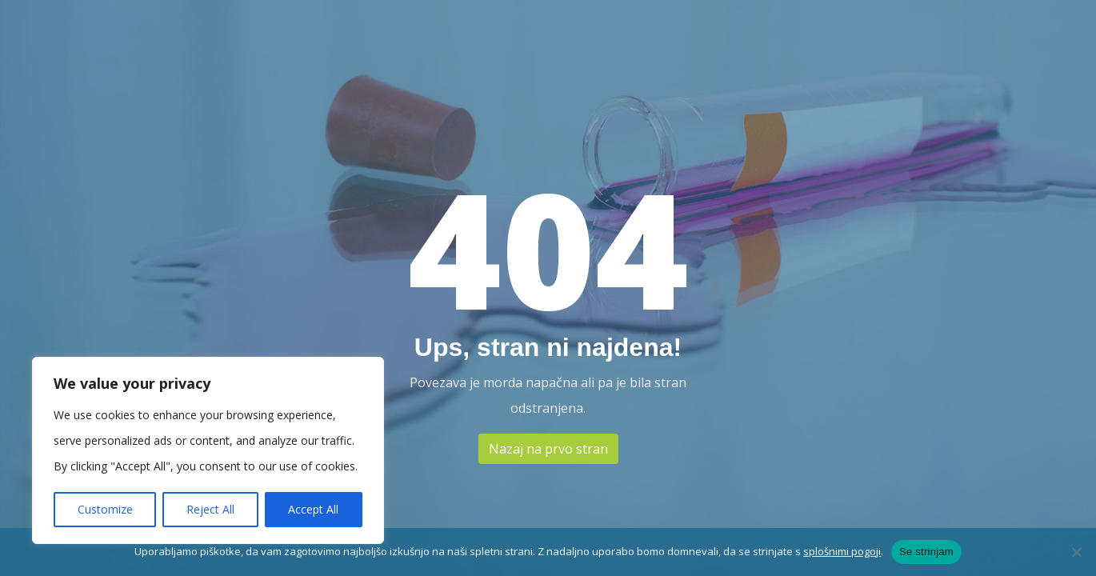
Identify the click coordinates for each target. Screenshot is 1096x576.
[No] (1076, 552)
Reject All (210, 509)
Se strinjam (926, 552)
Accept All (313, 509)
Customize (105, 509)
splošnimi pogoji (842, 551)
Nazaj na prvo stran (548, 449)
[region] (208, 450)
